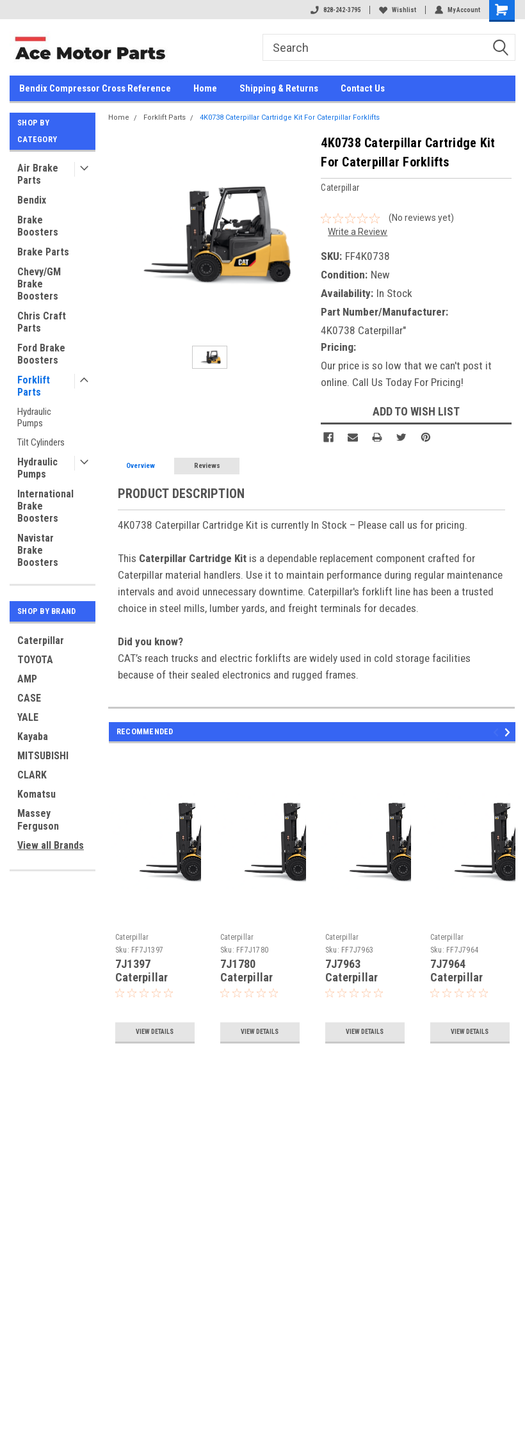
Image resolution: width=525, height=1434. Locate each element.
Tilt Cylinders (41, 442)
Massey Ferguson (38, 819)
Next (509, 732)
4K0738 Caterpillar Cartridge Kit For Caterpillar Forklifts (290, 117)
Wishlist (397, 10)
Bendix (31, 200)
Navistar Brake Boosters (37, 550)
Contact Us (363, 88)
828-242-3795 (335, 10)
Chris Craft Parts (41, 322)
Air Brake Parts (37, 174)
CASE (29, 698)
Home (205, 88)
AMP (27, 679)
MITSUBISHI (43, 756)
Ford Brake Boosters (41, 354)
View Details (155, 1031)
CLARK (32, 775)
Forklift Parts (33, 386)
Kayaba (32, 736)
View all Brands (50, 845)
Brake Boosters (37, 226)
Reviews (207, 466)
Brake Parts (43, 252)
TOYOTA (35, 660)
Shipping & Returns (278, 88)
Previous (498, 732)
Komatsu (36, 794)
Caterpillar (40, 640)
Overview (140, 466)
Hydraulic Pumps (34, 417)
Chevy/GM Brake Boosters (39, 284)
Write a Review (357, 232)
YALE (27, 717)
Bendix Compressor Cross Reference (95, 88)
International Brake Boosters (45, 506)
